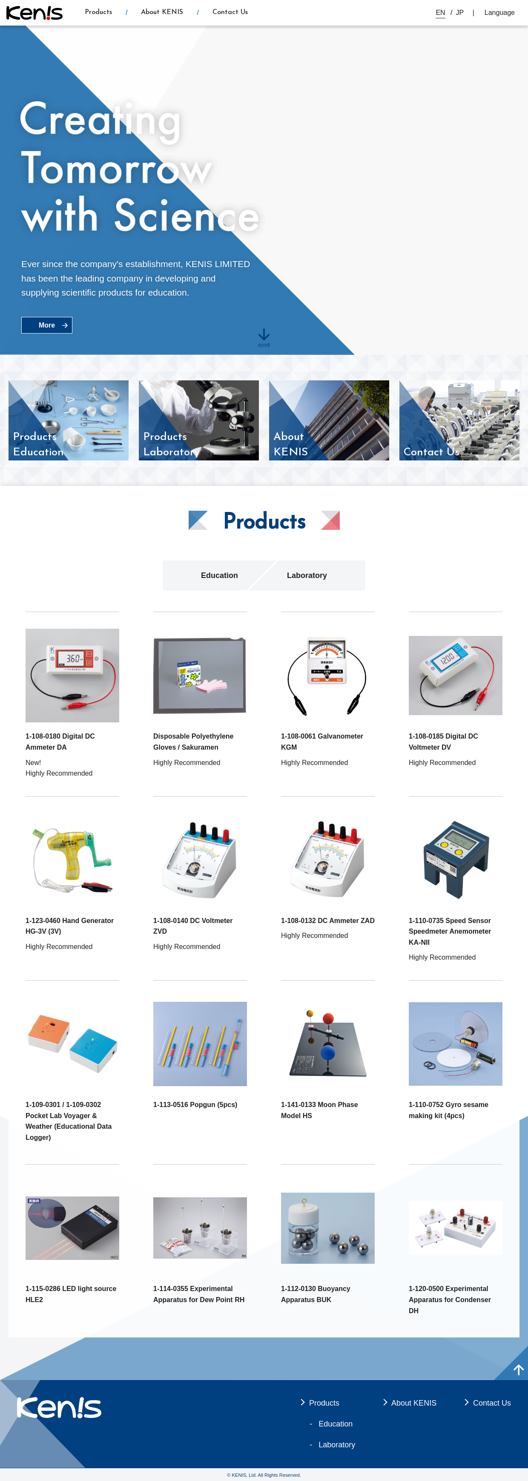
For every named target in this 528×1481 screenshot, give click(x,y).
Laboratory (307, 575)
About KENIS (162, 12)
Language (500, 12)
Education (219, 575)
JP (460, 12)
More (47, 325)
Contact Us (230, 12)
